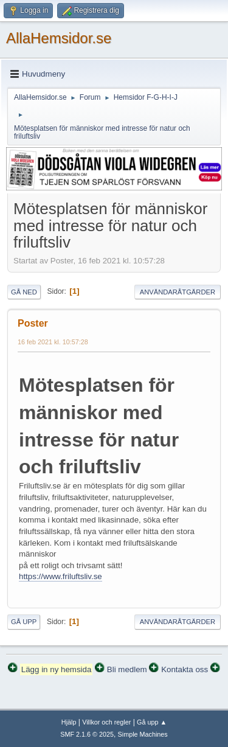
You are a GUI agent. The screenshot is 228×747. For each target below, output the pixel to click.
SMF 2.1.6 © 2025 (87, 734)
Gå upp (23, 621)
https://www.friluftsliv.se (60, 576)
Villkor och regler (106, 722)
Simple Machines (143, 734)
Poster (33, 323)
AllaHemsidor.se (58, 38)
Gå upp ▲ (152, 722)
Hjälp (69, 722)
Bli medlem (127, 669)
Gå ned (24, 292)
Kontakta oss (184, 669)
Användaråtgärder (177, 292)
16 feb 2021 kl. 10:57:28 (53, 342)
